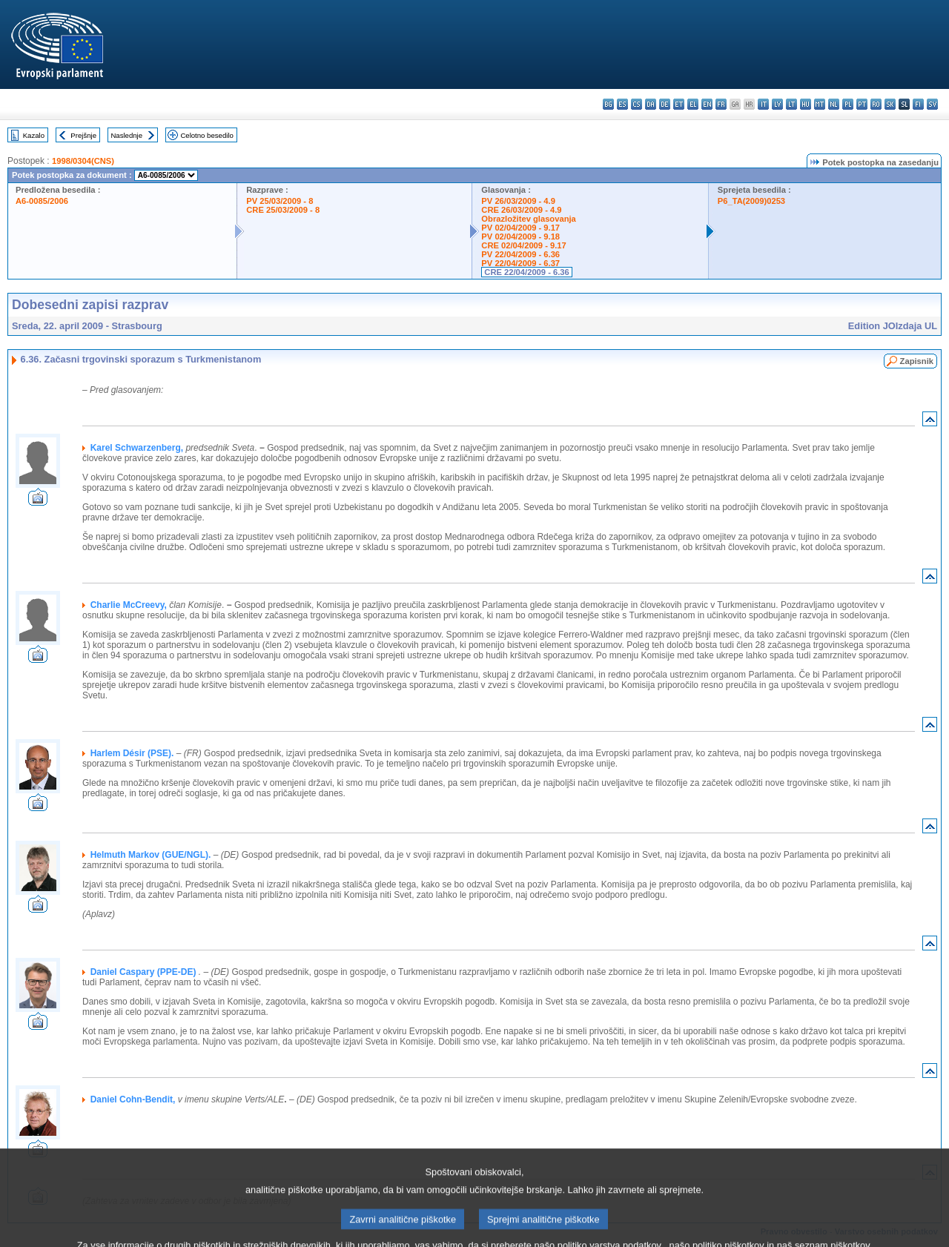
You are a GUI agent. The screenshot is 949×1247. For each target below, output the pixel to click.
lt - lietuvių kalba (791, 104)
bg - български (608, 104)
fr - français (721, 104)
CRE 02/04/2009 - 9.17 (523, 245)
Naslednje (126, 135)
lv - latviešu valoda (777, 104)
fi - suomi (918, 104)
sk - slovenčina (890, 104)
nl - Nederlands (833, 104)
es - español (622, 104)
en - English (706, 104)
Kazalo (33, 135)
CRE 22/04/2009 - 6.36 (526, 272)
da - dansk (650, 104)
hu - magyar (805, 104)
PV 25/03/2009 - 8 (279, 200)
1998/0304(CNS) (83, 160)
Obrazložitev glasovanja (528, 218)
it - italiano (763, 104)
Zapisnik (916, 361)
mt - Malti (819, 104)
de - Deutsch (664, 104)
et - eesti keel (678, 104)
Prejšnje (83, 135)
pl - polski (847, 104)
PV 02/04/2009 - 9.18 (520, 236)
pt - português (861, 104)
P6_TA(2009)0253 (751, 200)
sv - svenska (932, 104)
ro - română (876, 104)
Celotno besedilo (206, 135)
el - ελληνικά (692, 104)
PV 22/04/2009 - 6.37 (520, 263)
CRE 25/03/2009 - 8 (283, 209)
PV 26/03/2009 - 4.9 (518, 200)
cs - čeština (636, 104)
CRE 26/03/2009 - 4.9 (521, 209)
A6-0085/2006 (42, 200)
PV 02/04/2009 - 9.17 (520, 227)
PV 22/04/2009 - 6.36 (520, 254)
